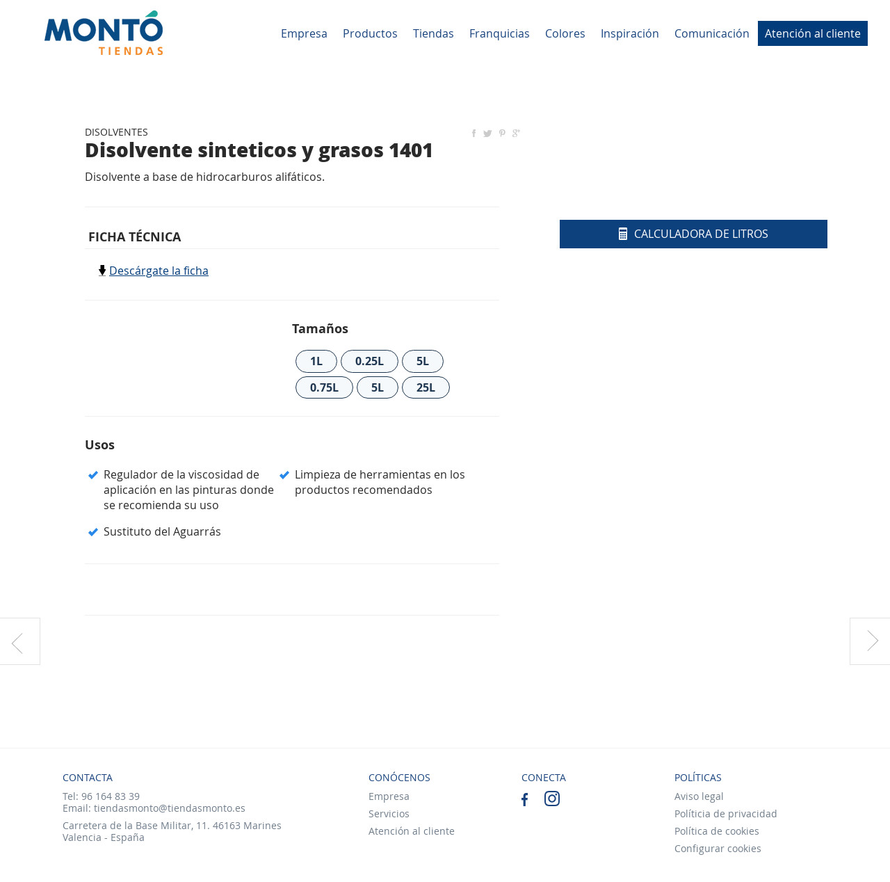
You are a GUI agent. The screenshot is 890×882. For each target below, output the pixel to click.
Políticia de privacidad (725, 813)
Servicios (389, 813)
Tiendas (433, 33)
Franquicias (499, 33)
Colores (565, 33)
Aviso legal (699, 796)
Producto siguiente (870, 641)
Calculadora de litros (693, 233)
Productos (370, 33)
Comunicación (712, 33)
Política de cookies (716, 830)
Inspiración (630, 33)
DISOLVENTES (116, 131)
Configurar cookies (717, 848)
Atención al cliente (813, 33)
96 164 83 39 (110, 796)
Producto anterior (20, 641)
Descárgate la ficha (159, 270)
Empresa (304, 33)
